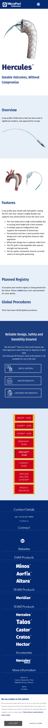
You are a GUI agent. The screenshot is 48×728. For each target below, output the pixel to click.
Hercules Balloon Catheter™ (24, 477)
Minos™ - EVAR (24, 418)
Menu (43, 4)
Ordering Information (26, 393)
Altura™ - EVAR (24, 433)
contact (20, 290)
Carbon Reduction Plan (24, 680)
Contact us (24, 521)
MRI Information (26, 381)
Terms (24, 687)
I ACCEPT (13, 723)
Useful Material (25, 368)
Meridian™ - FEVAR (24, 442)
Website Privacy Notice (24, 682)
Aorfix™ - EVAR (24, 426)
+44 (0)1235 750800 (25, 517)
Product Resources (24, 489)
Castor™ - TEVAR (24, 464)
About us (24, 677)
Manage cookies (36, 723)
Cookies (24, 689)
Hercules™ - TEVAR (24, 453)
